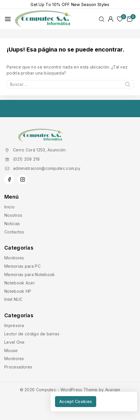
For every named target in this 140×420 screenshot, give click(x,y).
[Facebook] (9, 179)
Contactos (14, 231)
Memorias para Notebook (29, 274)
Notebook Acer (19, 282)
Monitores (14, 257)
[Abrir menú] (7, 19)
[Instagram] (22, 179)
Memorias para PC (22, 266)
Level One (14, 342)
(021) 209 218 (26, 159)
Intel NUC (13, 299)
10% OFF (61, 4)
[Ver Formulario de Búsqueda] (101, 19)
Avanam (112, 389)
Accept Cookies (75, 401)
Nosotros (13, 215)
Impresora (14, 325)
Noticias (12, 223)
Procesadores (18, 366)
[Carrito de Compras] (131, 19)
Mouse (11, 350)
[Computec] (44, 19)
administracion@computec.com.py (46, 168)
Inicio (9, 206)
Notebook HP (17, 291)
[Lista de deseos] (120, 19)
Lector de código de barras (31, 333)
